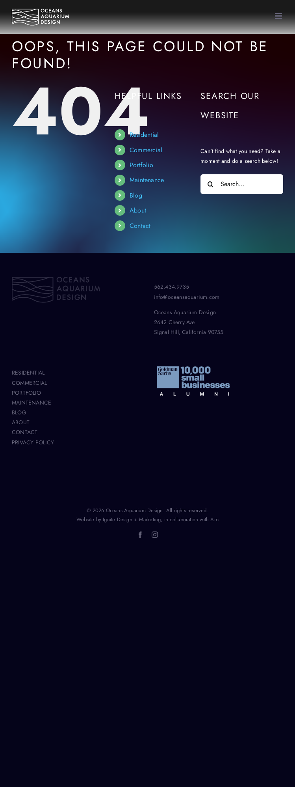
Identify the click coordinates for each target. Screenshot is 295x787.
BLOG (19, 412)
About (138, 210)
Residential (144, 134)
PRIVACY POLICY (33, 442)
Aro (214, 519)
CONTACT (24, 432)
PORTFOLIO (26, 393)
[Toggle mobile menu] (279, 16)
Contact (140, 225)
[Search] (210, 184)
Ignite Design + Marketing (132, 519)
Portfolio (141, 165)
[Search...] (241, 184)
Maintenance (147, 180)
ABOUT (21, 422)
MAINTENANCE (31, 403)
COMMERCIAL (29, 383)
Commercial (146, 150)
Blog (136, 195)
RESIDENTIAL (28, 373)
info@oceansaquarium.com (187, 297)
